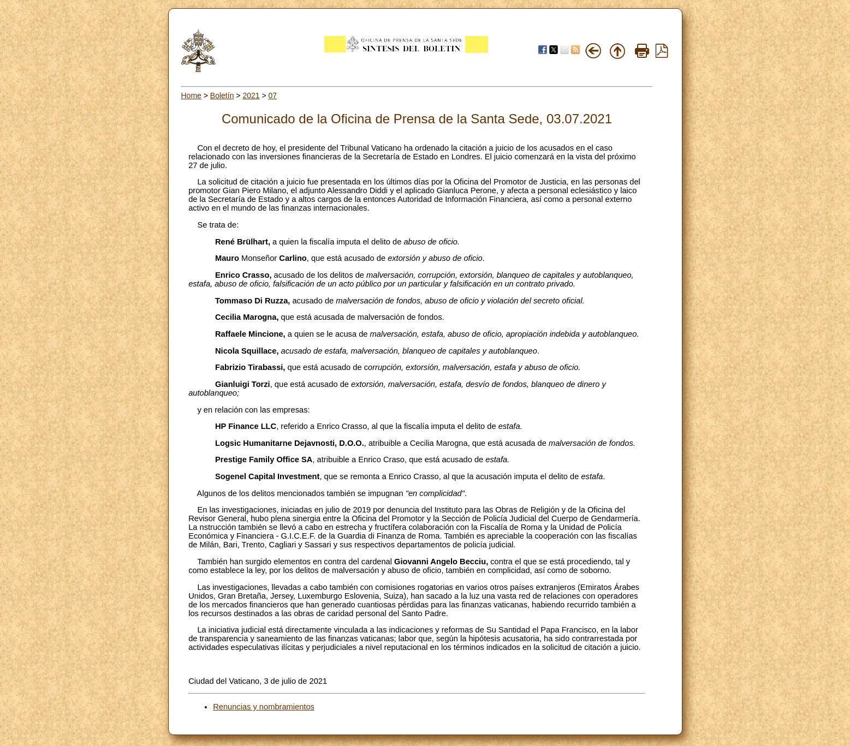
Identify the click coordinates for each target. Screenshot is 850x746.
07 (273, 95)
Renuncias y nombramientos (263, 706)
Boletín (222, 95)
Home (191, 95)
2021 (250, 95)
